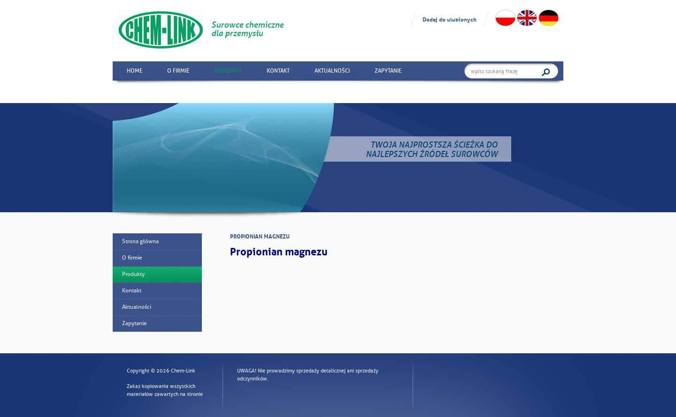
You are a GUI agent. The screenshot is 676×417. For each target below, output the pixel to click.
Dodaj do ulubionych (449, 19)
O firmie (178, 70)
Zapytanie (388, 70)
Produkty (228, 70)
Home (134, 70)
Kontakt (278, 70)
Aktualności (332, 70)
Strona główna (140, 241)
